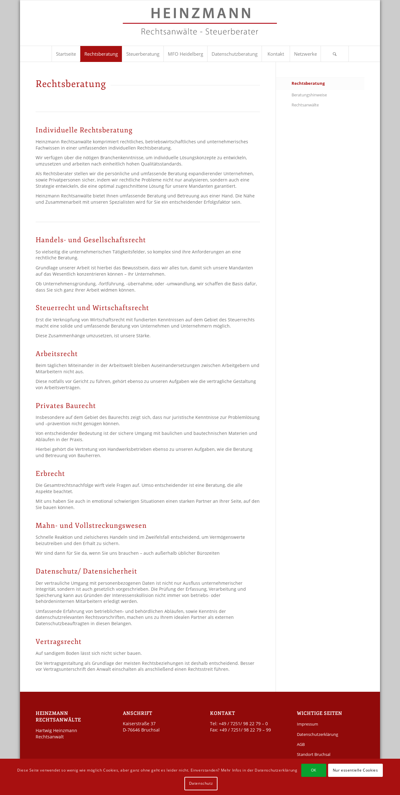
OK (313, 770)
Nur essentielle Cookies (355, 770)
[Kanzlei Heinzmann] (200, 26)
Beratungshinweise (309, 95)
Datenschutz (201, 783)
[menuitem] (66, 54)
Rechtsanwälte (305, 105)
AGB (301, 744)
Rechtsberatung (308, 83)
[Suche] (335, 54)
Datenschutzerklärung (317, 734)
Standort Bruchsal (313, 754)
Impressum (307, 724)
